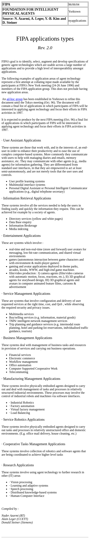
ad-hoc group (15, 99)
